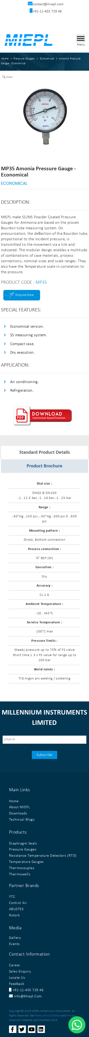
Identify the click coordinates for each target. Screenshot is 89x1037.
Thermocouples (21, 868)
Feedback (16, 984)
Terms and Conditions (48, 1015)
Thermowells (19, 874)
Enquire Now (24, 295)
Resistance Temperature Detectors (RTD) (43, 856)
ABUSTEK (16, 909)
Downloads (18, 813)
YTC (12, 897)
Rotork (14, 915)
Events (14, 944)
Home (5, 58)
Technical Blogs (22, 820)
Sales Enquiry (20, 971)
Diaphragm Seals (23, 843)
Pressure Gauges (23, 849)
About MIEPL (19, 807)
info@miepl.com (25, 996)
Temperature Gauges (26, 862)
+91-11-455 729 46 (26, 990)
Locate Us (17, 978)
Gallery (15, 938)
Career (14, 965)
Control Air (18, 903)
